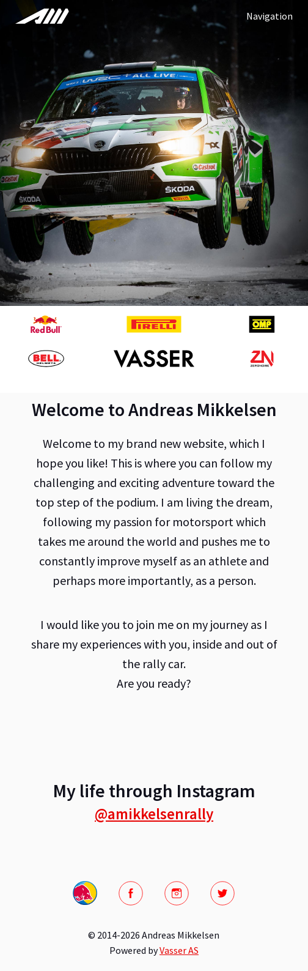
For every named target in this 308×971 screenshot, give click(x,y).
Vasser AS (179, 950)
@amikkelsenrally (154, 814)
